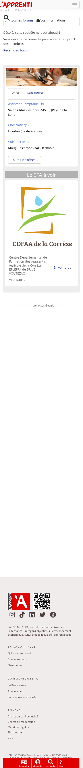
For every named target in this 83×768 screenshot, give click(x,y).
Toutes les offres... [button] (24, 161)
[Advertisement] (42, 440)
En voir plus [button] (62, 268)
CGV (10, 739)
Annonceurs (15, 692)
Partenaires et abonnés (22, 698)
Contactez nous (17, 660)
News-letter (15, 666)
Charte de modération (21, 723)
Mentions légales (18, 728)
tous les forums (18, 21)
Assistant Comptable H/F (26, 105)
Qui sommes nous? (19, 654)
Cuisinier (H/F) (18, 142)
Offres (15, 94)
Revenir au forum (16, 51)
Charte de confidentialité (23, 717)
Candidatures (35, 94)
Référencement (17, 686)
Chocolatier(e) (18, 126)
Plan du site (15, 733)
